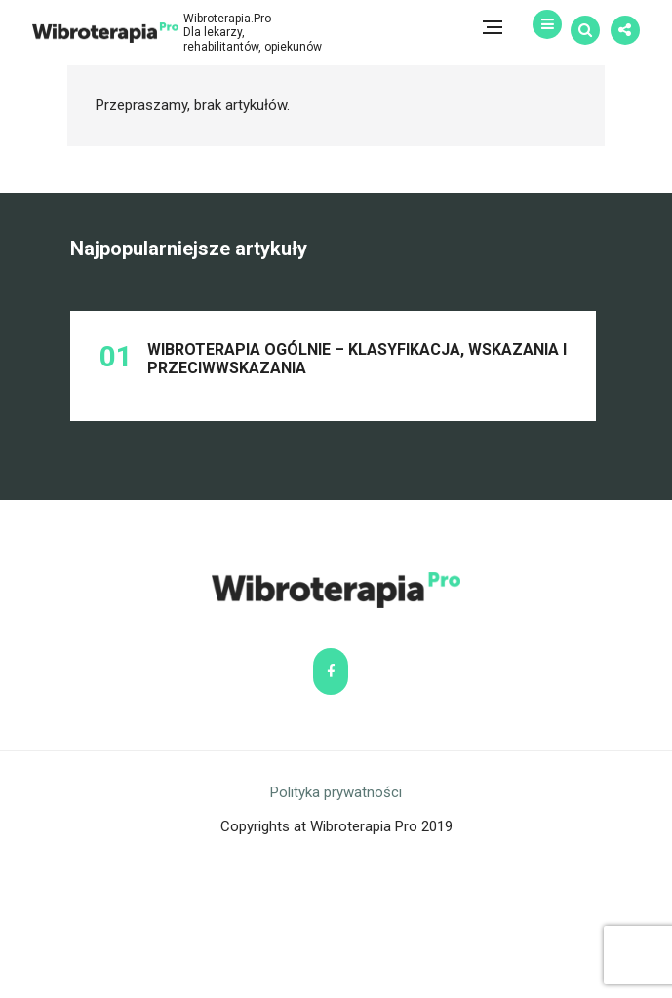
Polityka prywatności (336, 931)
